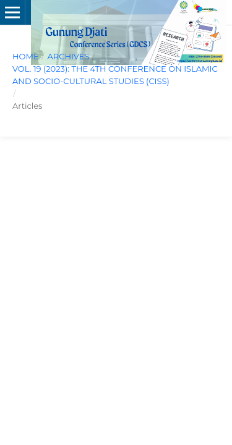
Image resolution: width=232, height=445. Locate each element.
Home (25, 56)
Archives (68, 56)
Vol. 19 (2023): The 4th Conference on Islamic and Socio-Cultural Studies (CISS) (115, 75)
